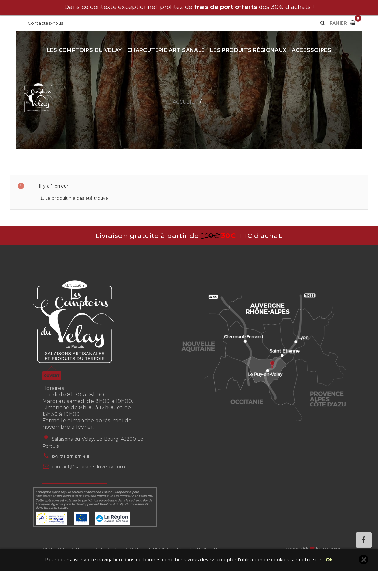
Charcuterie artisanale (166, 50)
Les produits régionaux (248, 50)
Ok (329, 559)
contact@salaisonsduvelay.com (88, 467)
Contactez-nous (45, 22)
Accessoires (311, 50)
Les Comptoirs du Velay (84, 50)
